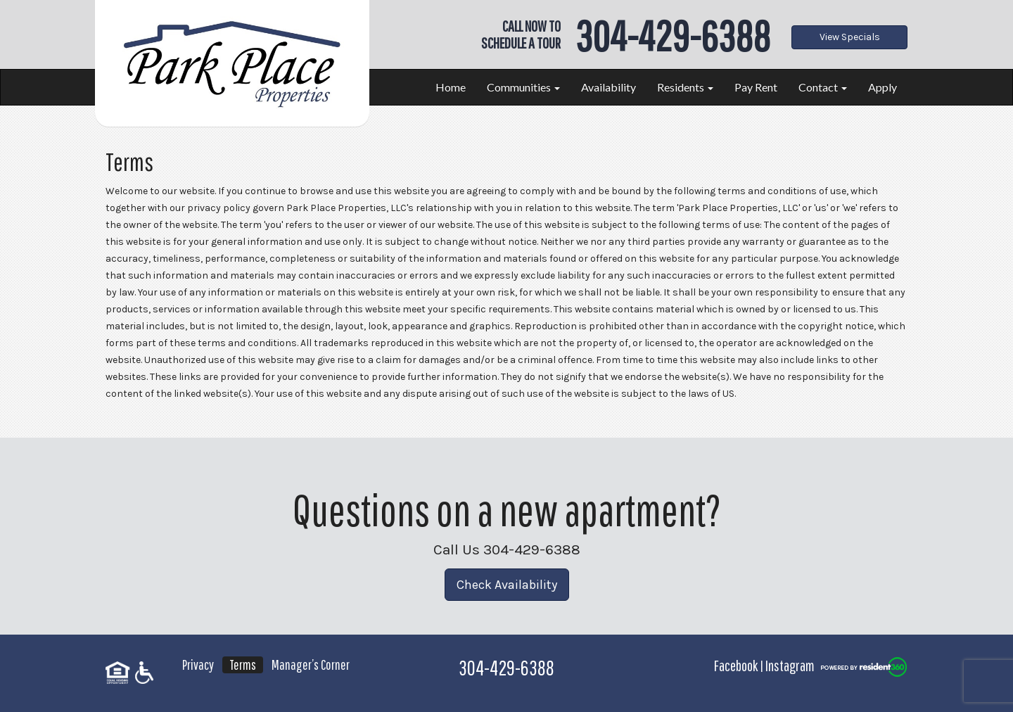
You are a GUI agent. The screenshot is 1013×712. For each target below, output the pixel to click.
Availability (608, 87)
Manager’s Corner (311, 664)
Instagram (790, 665)
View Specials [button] (850, 37)
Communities (523, 87)
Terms (242, 664)
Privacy (198, 664)
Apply (882, 87)
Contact (822, 87)
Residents (685, 87)
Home (450, 87)
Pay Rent (755, 87)
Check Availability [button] (507, 584)
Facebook (736, 665)
